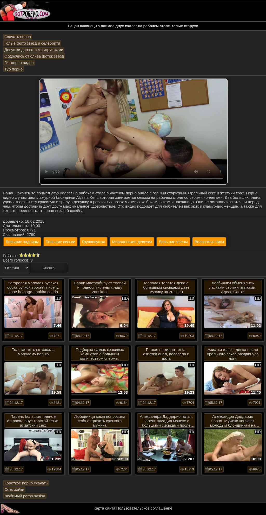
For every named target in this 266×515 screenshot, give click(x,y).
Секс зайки (14, 489)
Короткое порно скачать (26, 483)
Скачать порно (17, 36)
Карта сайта (105, 508)
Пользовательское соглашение (144, 508)
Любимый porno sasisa (24, 496)
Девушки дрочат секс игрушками (33, 49)
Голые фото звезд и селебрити (32, 43)
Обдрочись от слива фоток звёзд (34, 56)
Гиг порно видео (19, 62)
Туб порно (13, 69)
